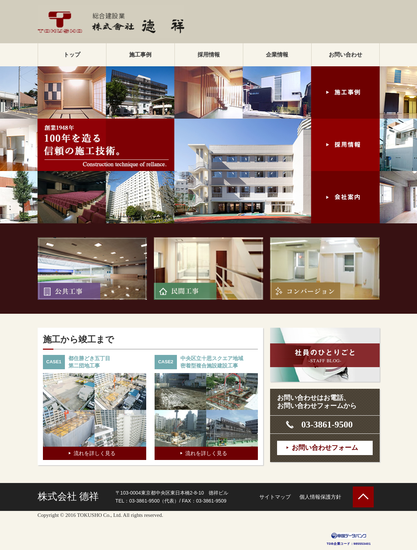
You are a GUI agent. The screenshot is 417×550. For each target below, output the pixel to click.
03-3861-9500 (327, 424)
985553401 (362, 543)
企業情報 (277, 55)
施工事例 (140, 55)
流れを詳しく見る (95, 453)
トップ (72, 55)
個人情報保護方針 (320, 497)
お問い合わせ (345, 55)
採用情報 (209, 55)
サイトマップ (275, 497)
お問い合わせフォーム (325, 447)
